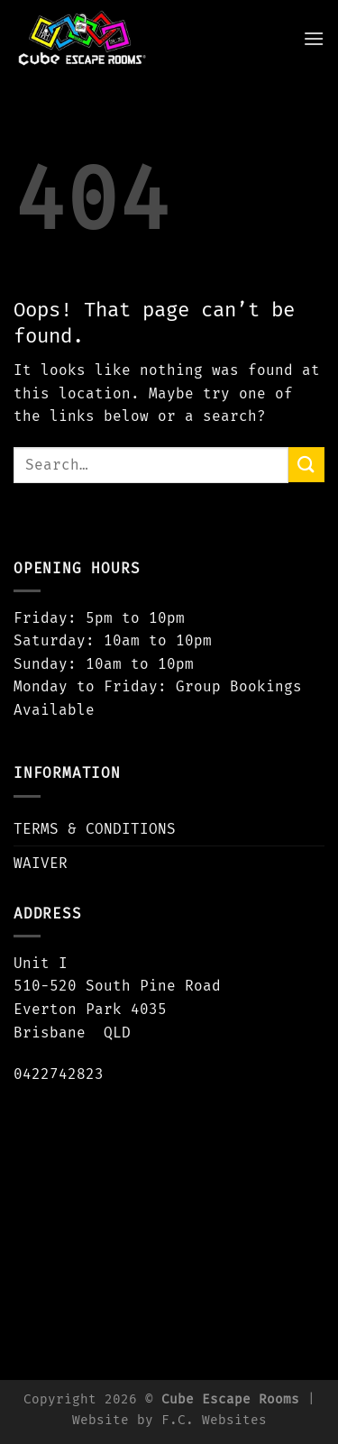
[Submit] (306, 464)
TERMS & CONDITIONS (95, 828)
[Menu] (313, 38)
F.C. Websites (214, 1420)
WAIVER (41, 863)
